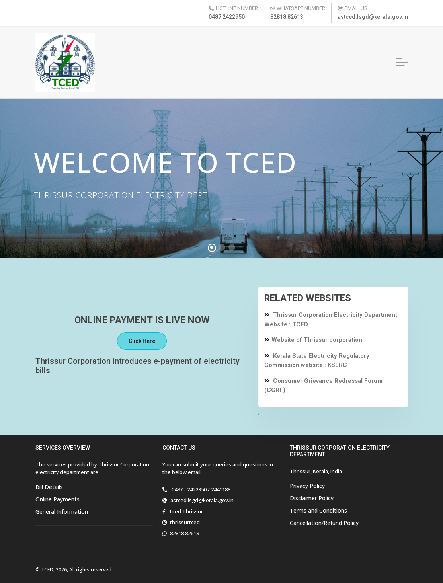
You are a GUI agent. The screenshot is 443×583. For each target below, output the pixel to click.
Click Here (142, 341)
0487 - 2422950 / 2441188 (200, 489)
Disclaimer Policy (312, 498)
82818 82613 (286, 17)
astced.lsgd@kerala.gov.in (373, 17)
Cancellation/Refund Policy (324, 522)
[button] (402, 62)
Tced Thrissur (186, 511)
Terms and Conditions (318, 510)
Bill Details (49, 487)
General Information (61, 511)
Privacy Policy (307, 485)
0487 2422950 (227, 17)
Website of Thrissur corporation (313, 339)
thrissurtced (185, 522)
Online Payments (57, 499)
